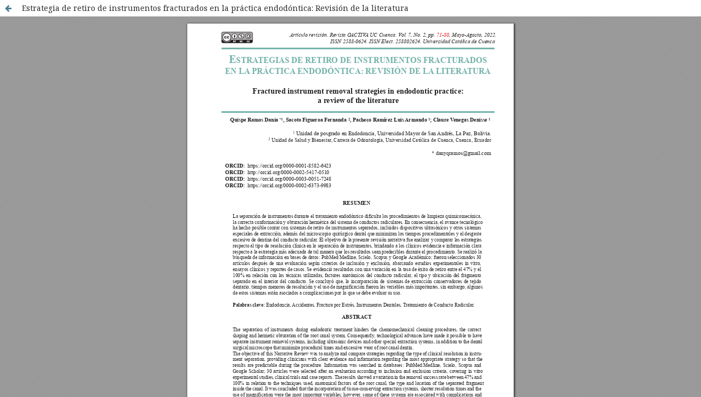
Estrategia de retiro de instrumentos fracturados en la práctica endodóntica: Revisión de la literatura (215, 8)
